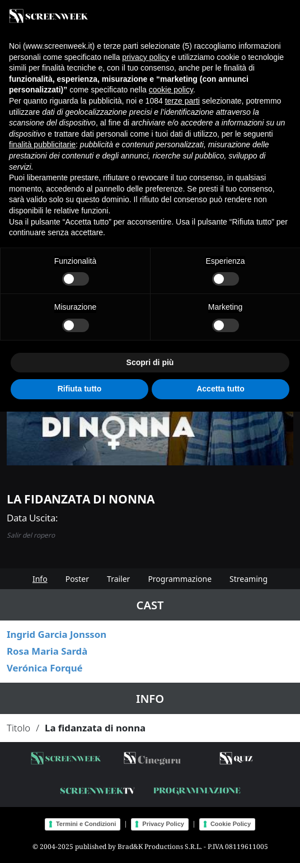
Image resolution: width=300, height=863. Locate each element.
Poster (77, 578)
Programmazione (180, 578)
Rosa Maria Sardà (47, 651)
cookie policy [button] (171, 89)
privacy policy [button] (145, 57)
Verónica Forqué (45, 667)
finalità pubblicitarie (42, 144)
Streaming (248, 578)
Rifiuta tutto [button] (80, 388)
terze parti (182, 100)
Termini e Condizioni (86, 823)
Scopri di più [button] (150, 362)
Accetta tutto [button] (220, 388)
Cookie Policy (230, 823)
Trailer (118, 578)
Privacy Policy (163, 823)
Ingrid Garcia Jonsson (56, 634)
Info (40, 578)
